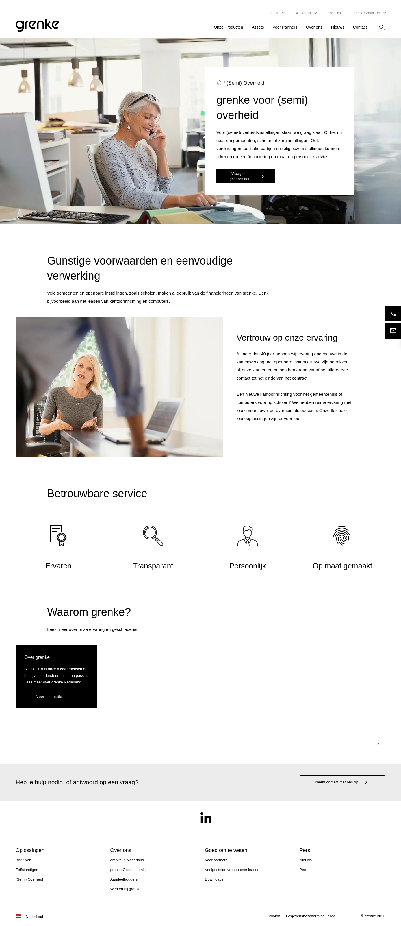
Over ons (314, 27)
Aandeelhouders (124, 879)
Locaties (334, 13)
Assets (258, 27)
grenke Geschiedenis (128, 870)
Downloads (214, 879)
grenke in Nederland (127, 860)
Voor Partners (284, 27)
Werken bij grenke (125, 889)
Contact (360, 27)
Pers (303, 870)
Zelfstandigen (27, 870)
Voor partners (216, 860)
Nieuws (337, 27)
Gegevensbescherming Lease (311, 916)
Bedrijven (23, 860)
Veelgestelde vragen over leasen (232, 870)
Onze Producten (228, 27)
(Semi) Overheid (29, 879)
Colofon (273, 916)
